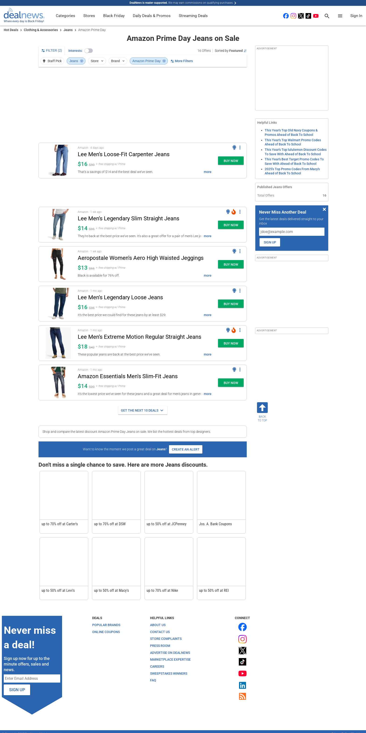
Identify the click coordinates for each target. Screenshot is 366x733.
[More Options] (240, 147)
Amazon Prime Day (149, 61)
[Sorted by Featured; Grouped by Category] (231, 51)
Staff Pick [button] (52, 61)
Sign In (356, 15)
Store (97, 61)
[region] (143, 105)
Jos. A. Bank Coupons (215, 524)
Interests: (75, 51)
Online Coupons (106, 632)
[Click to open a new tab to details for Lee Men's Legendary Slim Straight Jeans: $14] (58, 224)
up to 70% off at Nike (162, 590)
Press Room (160, 646)
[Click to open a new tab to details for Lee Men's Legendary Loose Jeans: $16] (58, 303)
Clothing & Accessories (41, 30)
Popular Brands (106, 625)
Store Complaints (166, 639)
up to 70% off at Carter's (60, 524)
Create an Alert (186, 449)
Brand (118, 61)
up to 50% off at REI (214, 590)
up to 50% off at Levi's (58, 590)
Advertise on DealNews (170, 653)
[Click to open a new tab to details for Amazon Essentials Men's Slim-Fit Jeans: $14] (58, 382)
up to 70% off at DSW (110, 524)
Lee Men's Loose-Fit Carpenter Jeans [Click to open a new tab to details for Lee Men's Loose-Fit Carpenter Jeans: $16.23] (123, 154)
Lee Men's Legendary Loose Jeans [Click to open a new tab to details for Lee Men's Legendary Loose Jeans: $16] (120, 297)
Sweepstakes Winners (168, 673)
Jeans (68, 30)
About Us (157, 625)
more (207, 172)
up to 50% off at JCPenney (167, 524)
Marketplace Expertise (170, 659)
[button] (88, 50)
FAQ (153, 680)
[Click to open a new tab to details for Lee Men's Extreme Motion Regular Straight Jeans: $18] (58, 343)
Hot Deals (11, 30)
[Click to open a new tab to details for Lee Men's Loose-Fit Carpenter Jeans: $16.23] (58, 160)
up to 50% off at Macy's (111, 590)
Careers (157, 666)
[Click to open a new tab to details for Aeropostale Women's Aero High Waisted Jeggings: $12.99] (58, 264)
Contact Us (160, 632)
